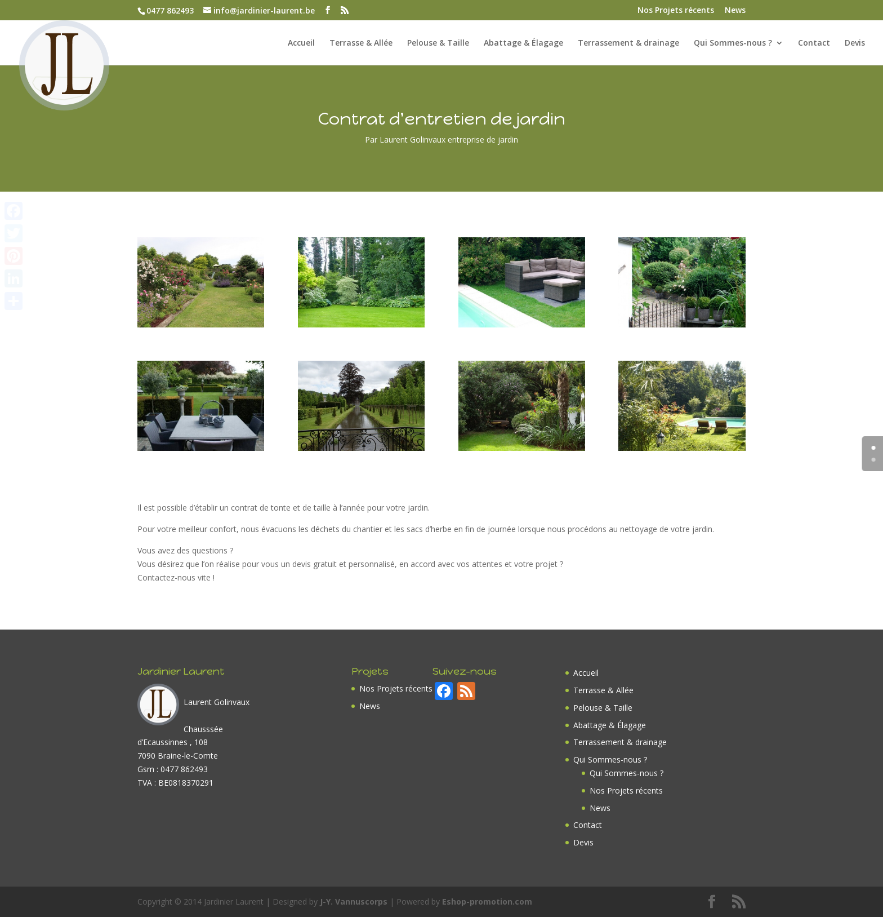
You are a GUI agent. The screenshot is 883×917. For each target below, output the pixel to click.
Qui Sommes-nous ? (733, 43)
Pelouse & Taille (438, 43)
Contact (814, 43)
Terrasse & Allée (361, 43)
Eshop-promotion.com (487, 901)
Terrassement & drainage (628, 43)
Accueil (301, 43)
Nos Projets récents (675, 10)
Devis (855, 43)
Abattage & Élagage (523, 43)
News (735, 10)
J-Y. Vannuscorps (353, 901)
